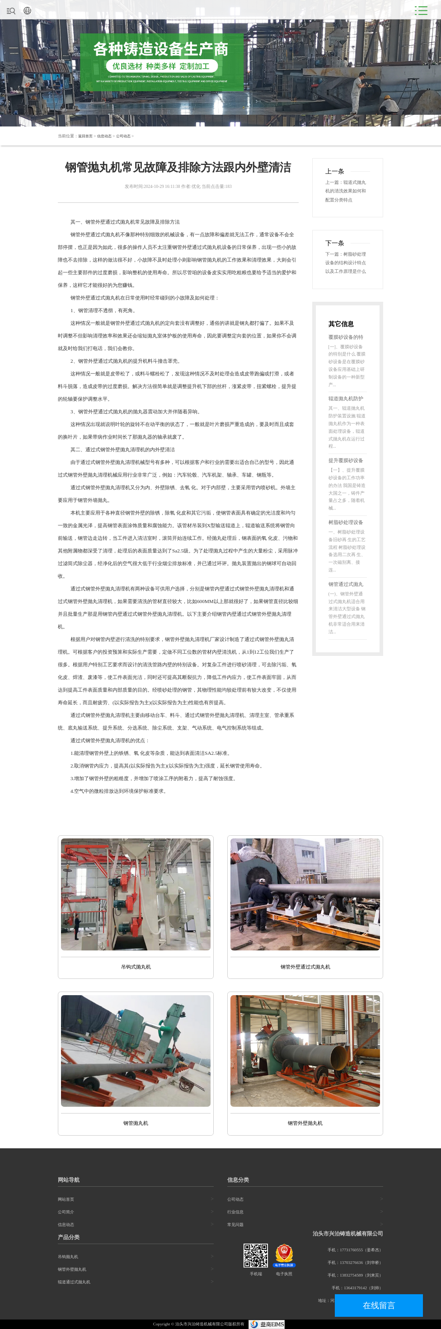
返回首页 (86, 136)
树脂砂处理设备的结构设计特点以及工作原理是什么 (347, 266)
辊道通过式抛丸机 (74, 1282)
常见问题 (235, 1225)
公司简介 (66, 1212)
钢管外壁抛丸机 (72, 1270)
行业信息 (235, 1212)
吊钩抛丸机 (68, 1257)
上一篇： (335, 182)
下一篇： (335, 256)
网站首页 (66, 1200)
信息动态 (107, 136)
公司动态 (128, 136)
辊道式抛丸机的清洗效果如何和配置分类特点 (347, 192)
